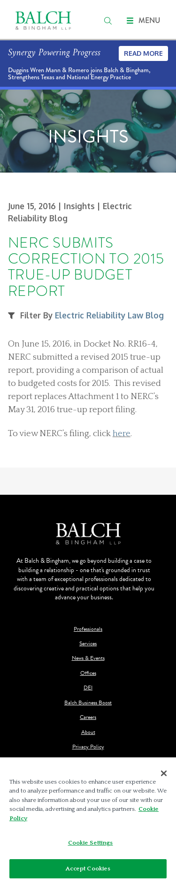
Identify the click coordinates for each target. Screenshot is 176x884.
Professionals (88, 629)
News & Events (88, 658)
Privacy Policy (88, 747)
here (121, 433)
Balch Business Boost (88, 703)
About (88, 732)
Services (88, 644)
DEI (88, 688)
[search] (108, 20)
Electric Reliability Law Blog (109, 315)
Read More (143, 53)
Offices (88, 673)
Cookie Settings (90, 846)
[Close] (164, 776)
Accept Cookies (88, 872)
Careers (88, 717)
